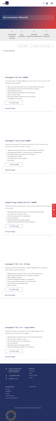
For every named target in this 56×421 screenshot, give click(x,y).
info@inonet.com (13, 378)
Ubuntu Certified (11, 285)
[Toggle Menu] (52, 3)
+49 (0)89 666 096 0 (14, 375)
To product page (14, 103)
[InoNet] (6, 3)
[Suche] (44, 3)
